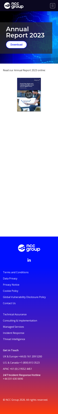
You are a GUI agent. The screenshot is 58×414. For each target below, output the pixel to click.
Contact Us (9, 303)
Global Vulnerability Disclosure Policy (24, 297)
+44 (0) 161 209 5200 (30, 356)
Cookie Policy (10, 291)
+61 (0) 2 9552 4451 (21, 369)
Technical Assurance (15, 314)
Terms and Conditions (16, 272)
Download (16, 44)
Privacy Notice (11, 284)
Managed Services (13, 326)
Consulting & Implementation (20, 320)
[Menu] (52, 5)
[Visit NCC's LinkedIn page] (29, 260)
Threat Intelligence (14, 339)
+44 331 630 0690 (13, 378)
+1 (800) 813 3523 (29, 362)
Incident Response (13, 333)
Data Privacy (10, 278)
